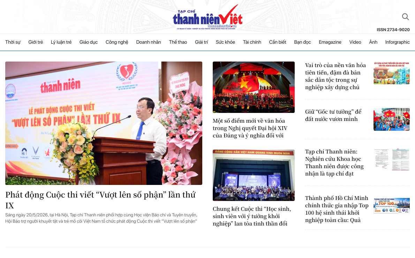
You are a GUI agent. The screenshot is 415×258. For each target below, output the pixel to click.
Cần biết (277, 42)
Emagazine (330, 42)
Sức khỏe (225, 42)
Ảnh (373, 42)
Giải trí (201, 42)
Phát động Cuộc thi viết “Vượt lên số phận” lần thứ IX (100, 200)
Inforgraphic (397, 42)
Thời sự (13, 42)
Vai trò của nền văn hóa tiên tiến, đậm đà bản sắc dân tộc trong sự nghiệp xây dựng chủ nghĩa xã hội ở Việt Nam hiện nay (336, 76)
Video (355, 42)
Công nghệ (117, 42)
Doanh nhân (148, 42)
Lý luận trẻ (61, 42)
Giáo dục (89, 42)
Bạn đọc (302, 42)
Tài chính (252, 42)
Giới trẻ (36, 42)
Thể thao (178, 42)
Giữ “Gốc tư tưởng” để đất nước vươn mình (333, 115)
